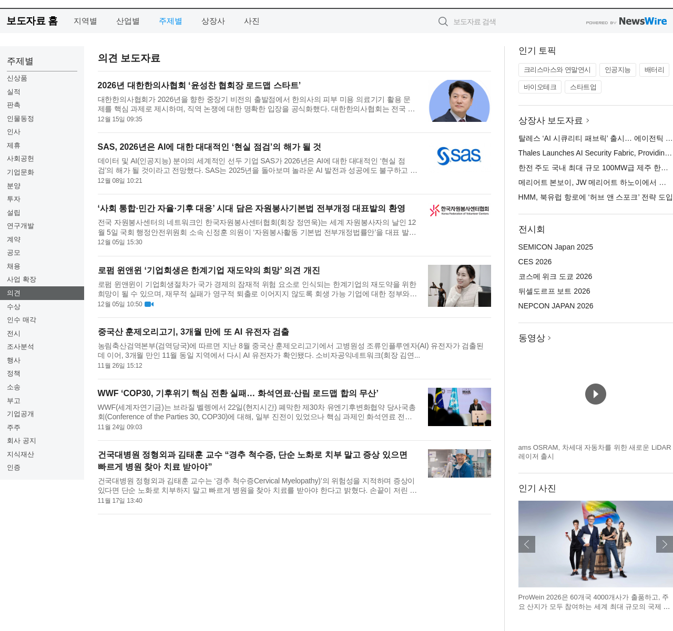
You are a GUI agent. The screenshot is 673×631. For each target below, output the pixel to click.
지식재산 (20, 454)
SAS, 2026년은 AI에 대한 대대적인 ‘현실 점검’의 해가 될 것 (210, 146)
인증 (14, 467)
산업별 (128, 20)
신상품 (17, 78)
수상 (14, 307)
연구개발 (20, 226)
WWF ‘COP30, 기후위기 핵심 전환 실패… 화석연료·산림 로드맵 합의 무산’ (238, 393)
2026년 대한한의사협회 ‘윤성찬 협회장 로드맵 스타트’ (199, 85)
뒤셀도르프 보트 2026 (554, 291)
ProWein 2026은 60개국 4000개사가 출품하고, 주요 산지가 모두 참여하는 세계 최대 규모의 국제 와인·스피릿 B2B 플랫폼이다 (594, 606)
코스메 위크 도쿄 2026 (555, 276)
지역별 (85, 20)
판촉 (14, 105)
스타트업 (583, 87)
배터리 (655, 70)
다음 (664, 544)
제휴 (14, 145)
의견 (14, 293)
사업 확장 (21, 279)
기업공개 (20, 414)
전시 (14, 333)
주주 (14, 427)
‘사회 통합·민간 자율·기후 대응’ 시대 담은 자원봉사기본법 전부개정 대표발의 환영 (251, 208)
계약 (14, 239)
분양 (14, 186)
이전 (526, 544)
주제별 (170, 20)
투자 (14, 199)
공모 (14, 252)
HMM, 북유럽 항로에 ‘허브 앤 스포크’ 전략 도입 (595, 197)
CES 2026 (535, 261)
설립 (14, 212)
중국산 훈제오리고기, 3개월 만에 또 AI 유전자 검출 (193, 331)
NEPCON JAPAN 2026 (556, 306)
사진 (252, 20)
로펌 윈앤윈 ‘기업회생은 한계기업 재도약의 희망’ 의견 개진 (209, 270)
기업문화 (20, 172)
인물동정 (20, 118)
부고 (14, 401)
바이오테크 (540, 87)
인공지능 (618, 70)
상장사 (213, 20)
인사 (14, 132)
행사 (14, 360)
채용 (14, 266)
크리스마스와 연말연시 (557, 70)
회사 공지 (21, 440)
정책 (14, 373)
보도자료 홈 (31, 20)
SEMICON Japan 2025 (555, 247)
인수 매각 (21, 320)
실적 (14, 92)
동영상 (531, 338)
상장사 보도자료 (551, 121)
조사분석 (20, 346)
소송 (14, 387)
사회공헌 (20, 158)
